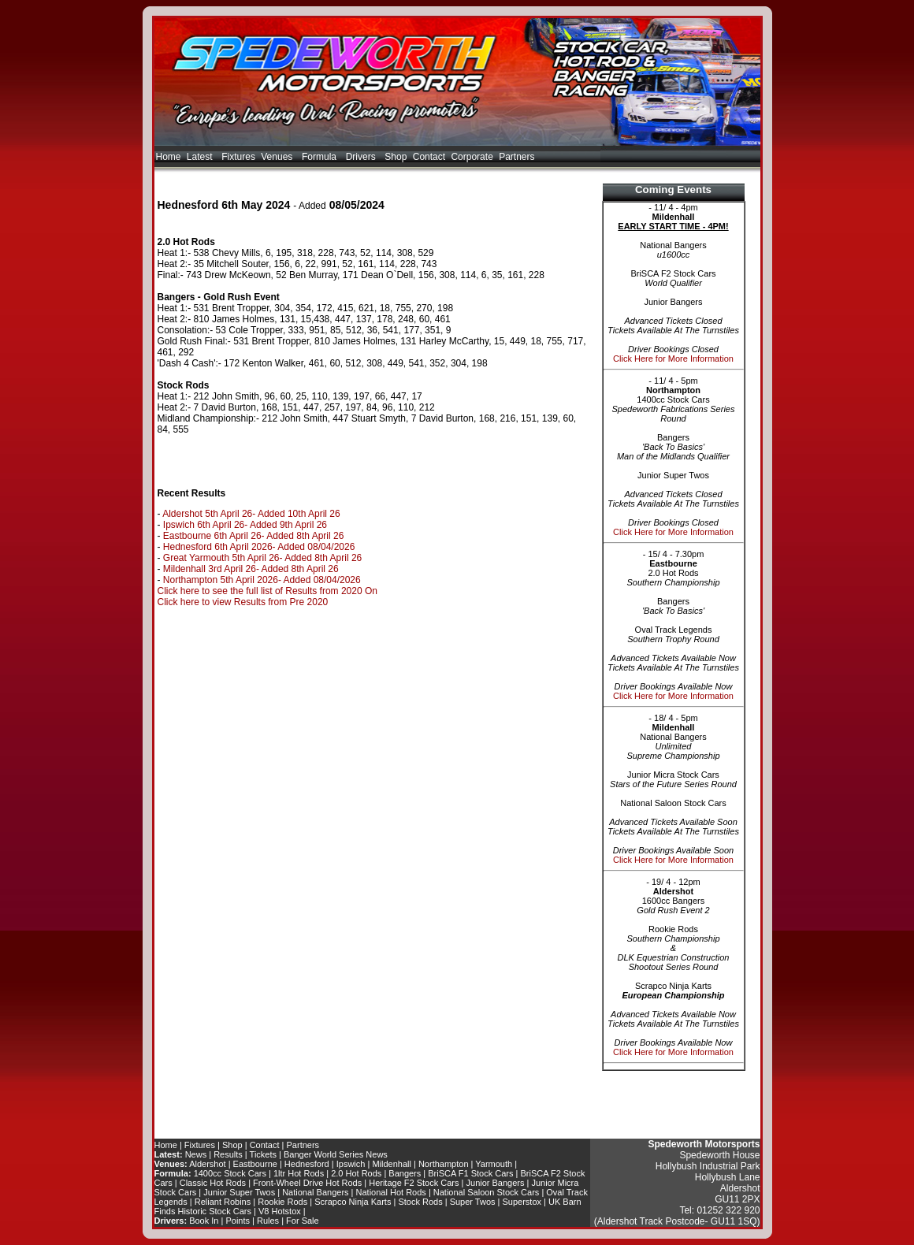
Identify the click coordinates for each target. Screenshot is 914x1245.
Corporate (471, 156)
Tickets (263, 1154)
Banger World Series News (336, 1154)
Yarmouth (493, 1164)
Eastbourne (255, 1164)
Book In (203, 1220)
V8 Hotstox (279, 1211)
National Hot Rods (391, 1192)
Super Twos (473, 1201)
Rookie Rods (282, 1201)
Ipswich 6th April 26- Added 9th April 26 (245, 524)
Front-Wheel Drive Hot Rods (307, 1182)
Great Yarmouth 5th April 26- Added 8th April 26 (262, 557)
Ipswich (351, 1164)
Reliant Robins (223, 1201)
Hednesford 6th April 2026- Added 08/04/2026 (259, 546)
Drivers (362, 156)
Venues (278, 156)
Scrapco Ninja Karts (352, 1201)
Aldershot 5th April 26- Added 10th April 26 (251, 513)
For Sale (302, 1220)
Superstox (522, 1201)
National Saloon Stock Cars (486, 1192)
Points (237, 1220)
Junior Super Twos (239, 1192)
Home (168, 156)
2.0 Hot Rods (356, 1173)
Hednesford (306, 1164)
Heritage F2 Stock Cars (414, 1182)
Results (228, 1154)
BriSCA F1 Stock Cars (470, 1173)
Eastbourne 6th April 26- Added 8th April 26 (253, 535)
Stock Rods (420, 1201)
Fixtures (238, 156)
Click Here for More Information (673, 358)
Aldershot (207, 1164)
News (196, 1154)
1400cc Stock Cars (230, 1173)
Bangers (404, 1173)
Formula (321, 156)
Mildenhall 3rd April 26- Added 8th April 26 (251, 568)
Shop (396, 156)
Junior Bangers (495, 1182)
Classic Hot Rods (213, 1182)
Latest (201, 156)
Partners (516, 156)
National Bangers (315, 1192)
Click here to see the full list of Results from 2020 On (267, 590)
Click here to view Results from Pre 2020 (243, 602)
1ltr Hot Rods (298, 1173)
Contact (429, 156)
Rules (268, 1220)
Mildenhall (391, 1164)
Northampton (443, 1164)
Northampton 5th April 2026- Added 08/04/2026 (262, 579)
